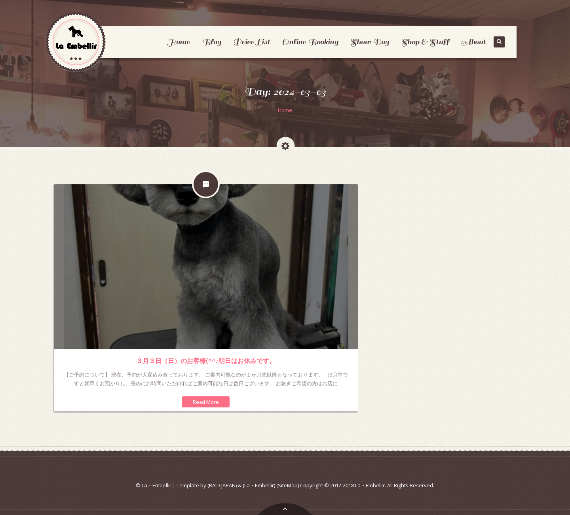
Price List (251, 42)
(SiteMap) (287, 485)
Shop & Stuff (425, 42)
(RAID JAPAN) (222, 485)
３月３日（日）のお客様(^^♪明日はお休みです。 (206, 360)
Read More (206, 401)
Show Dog (369, 42)
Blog (211, 42)
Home (178, 42)
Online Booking (310, 42)
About (473, 42)
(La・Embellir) (259, 485)
